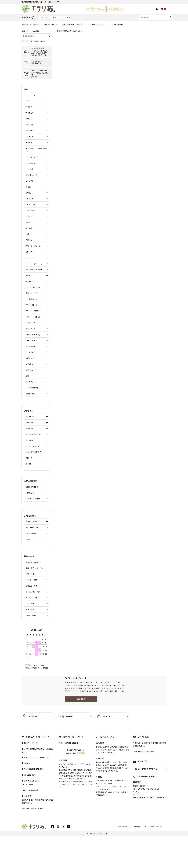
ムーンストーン (31, 340)
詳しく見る (116, 708)
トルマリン (29, 281)
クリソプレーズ (31, 204)
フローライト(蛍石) (32, 317)
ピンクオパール (31, 299)
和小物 (28, 464)
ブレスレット (65, 17)
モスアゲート (30, 346)
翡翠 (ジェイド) (31, 293)
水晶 (27, 234)
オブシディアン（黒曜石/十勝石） (36, 149)
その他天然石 (30, 393)
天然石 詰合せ (31, 521)
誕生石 (43, 41)
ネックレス (29, 440)
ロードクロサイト (32, 388)
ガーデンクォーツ (32, 157)
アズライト (29, 107)
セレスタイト (30, 252)
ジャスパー (29, 228)
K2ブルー (29, 216)
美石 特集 (29, 609)
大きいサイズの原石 (32, 562)
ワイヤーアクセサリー (33, 434)
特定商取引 (143, 844)
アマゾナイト (30, 119)
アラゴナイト (30, 130)
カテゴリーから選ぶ (29, 24)
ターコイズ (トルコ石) (33, 263)
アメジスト (29, 125)
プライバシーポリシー (158, 844)
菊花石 (28, 187)
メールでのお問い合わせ (146, 786)
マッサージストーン (32, 527)
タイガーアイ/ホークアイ (34, 269)
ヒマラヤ (44, 17)
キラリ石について (98, 24)
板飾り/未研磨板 (31, 487)
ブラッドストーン (31, 305)
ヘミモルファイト (31, 323)
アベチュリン (30, 113)
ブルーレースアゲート (33, 311)
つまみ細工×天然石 (33, 452)
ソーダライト (30, 257)
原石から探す (49, 24)
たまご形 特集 (31, 586)
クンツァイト (30, 210)
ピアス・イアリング (32, 446)
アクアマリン (30, 95)
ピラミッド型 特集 (32, 592)
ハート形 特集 (31, 597)
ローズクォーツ (31, 382)
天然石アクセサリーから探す (73, 24)
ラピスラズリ (30, 358)
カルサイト (29, 181)
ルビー (28, 376)
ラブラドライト (30, 364)
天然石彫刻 (29, 492)
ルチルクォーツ (31, 370)
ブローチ (28, 458)
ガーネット (29, 169)
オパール (28, 142)
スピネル (28, 240)
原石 (54, 17)
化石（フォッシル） (32, 175)
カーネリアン (30, 163)
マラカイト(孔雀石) (32, 334)
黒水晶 (28, 192)
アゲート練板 (30, 533)
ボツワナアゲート (32, 328)
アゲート (28, 101)
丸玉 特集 (29, 574)
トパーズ (28, 275)
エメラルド (29, 136)
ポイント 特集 (31, 580)
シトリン (28, 222)
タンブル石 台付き (32, 498)
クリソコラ (29, 198)
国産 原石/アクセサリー (35, 568)
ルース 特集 (30, 615)
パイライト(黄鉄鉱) (32, 287)
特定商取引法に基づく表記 (32, 826)
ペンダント (37, 41)
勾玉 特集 (29, 603)
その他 (28, 539)
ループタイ (29, 41)
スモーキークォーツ (32, 246)
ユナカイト (29, 352)
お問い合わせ (117, 24)
